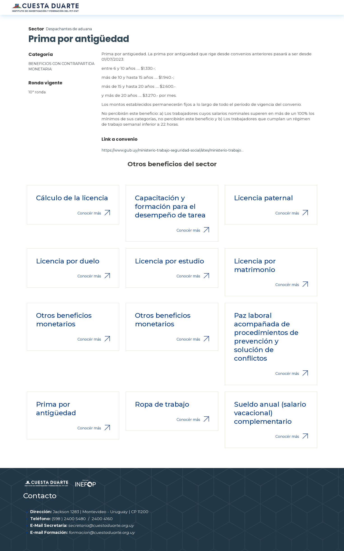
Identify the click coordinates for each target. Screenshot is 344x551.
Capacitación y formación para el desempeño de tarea (170, 206)
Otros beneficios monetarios (64, 319)
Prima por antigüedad (56, 408)
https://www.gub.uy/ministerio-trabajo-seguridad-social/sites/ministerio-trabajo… (173, 150)
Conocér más (89, 213)
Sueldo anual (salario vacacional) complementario (270, 413)
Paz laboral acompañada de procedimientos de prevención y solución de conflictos (266, 336)
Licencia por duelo (67, 261)
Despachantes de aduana (69, 29)
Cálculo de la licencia (72, 198)
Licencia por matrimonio (255, 265)
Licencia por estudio (169, 261)
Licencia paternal (263, 198)
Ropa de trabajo (162, 404)
